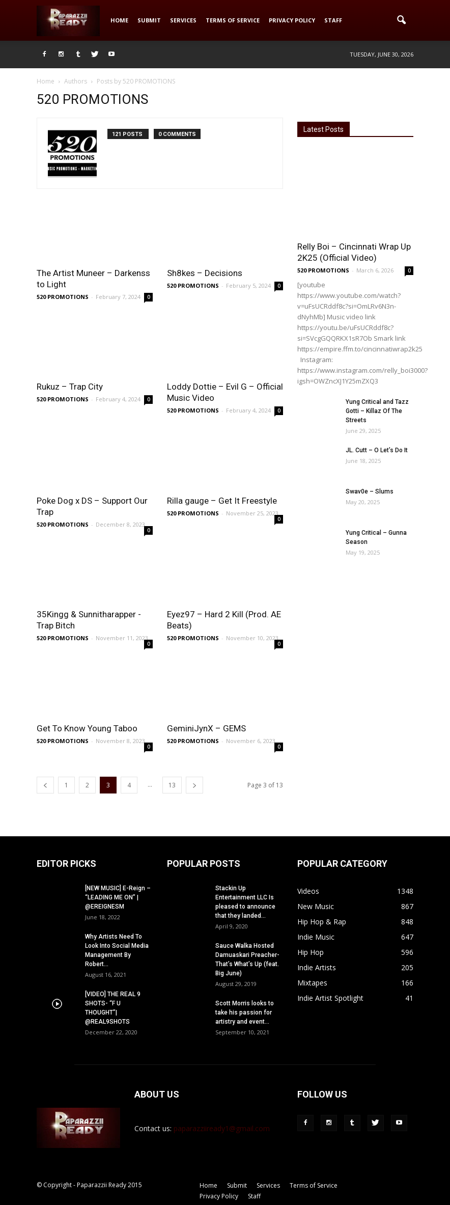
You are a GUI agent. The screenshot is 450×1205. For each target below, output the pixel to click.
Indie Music (315, 937)
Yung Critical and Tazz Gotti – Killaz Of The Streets (377, 411)
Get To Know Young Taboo (87, 728)
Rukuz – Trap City (70, 386)
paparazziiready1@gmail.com (222, 1128)
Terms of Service (233, 20)
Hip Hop (310, 952)
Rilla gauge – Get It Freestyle (222, 501)
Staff (333, 20)
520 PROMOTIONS (63, 296)
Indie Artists (316, 967)
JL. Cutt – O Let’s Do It (377, 450)
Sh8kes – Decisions (204, 273)
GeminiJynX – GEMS (206, 728)
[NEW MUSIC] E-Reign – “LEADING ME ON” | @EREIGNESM (118, 897)
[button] (401, 20)
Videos (308, 891)
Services (183, 20)
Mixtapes (312, 983)
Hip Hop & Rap (321, 921)
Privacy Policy (292, 20)
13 (172, 785)
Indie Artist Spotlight (330, 998)
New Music (315, 906)
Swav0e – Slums (369, 491)
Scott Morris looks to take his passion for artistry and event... (244, 1012)
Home (119, 20)
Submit (149, 20)
